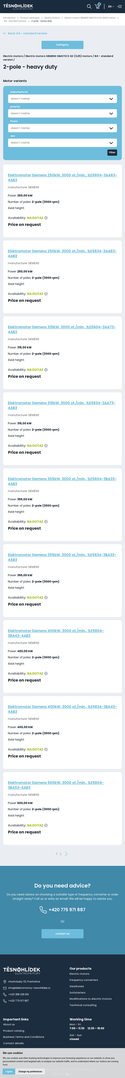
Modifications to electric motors (91, 999)
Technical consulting (83, 1005)
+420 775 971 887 (16, 1001)
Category (62, 45)
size (12, 136)
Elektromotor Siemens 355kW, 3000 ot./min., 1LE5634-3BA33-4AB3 (58, 557)
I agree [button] (9, 1071)
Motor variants (15, 81)
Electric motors (52, 17)
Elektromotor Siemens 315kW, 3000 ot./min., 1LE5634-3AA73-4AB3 (57, 406)
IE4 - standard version (15, 20)
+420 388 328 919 (16, 994)
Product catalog (14, 1030)
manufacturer (19, 92)
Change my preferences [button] (30, 1071)
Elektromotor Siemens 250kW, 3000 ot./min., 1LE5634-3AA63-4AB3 (58, 254)
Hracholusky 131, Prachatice (21, 982)
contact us (62, 934)
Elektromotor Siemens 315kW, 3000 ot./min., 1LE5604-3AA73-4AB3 (58, 330)
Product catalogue (30, 17)
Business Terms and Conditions (24, 1036)
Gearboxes (77, 986)
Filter (112, 153)
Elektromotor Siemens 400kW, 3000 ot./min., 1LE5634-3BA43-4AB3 (58, 709)
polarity (15, 106)
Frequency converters (84, 980)
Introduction (9, 17)
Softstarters (78, 992)
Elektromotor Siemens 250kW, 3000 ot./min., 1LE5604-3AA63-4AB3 (58, 178)
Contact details (13, 1043)
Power (14, 121)
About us (9, 1024)
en (110, 6)
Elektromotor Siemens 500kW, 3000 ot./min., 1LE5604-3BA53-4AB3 (58, 785)
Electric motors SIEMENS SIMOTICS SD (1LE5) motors (91, 17)
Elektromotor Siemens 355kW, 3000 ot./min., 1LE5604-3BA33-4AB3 (58, 481)
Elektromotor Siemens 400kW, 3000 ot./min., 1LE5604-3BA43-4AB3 (58, 633)
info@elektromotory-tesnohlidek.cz (26, 988)
